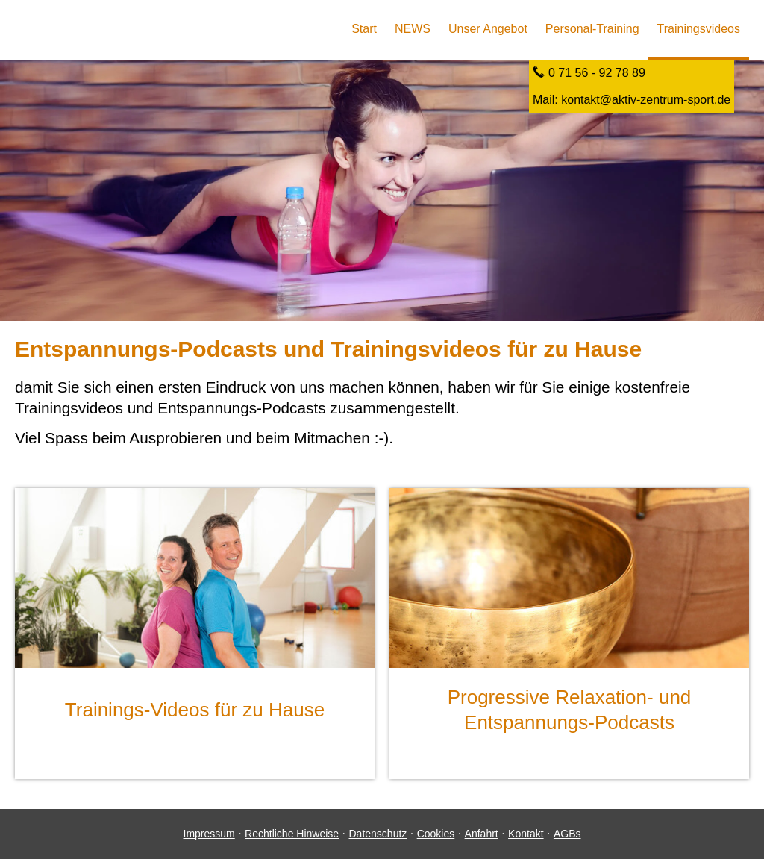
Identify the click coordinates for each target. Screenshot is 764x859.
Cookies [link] (436, 834)
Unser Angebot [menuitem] (487, 28)
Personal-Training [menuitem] (592, 28)
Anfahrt (481, 834)
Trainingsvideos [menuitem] (698, 28)
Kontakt (525, 834)
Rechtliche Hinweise (292, 834)
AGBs (567, 834)
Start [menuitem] (364, 28)
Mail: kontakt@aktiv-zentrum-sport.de (631, 99)
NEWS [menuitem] (412, 28)
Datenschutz (377, 834)
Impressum (209, 834)
